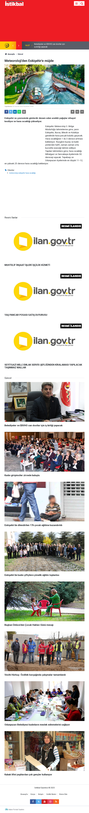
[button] (72, 112)
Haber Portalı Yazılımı (16, 809)
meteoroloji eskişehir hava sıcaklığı (22, 173)
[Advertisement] (44, 24)
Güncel (20, 54)
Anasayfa (10, 54)
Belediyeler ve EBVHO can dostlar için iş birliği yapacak (49, 45)
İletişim (40, 794)
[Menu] (76, 3)
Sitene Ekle (63, 794)
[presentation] (13, 45)
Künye (33, 794)
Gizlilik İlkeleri (51, 794)
